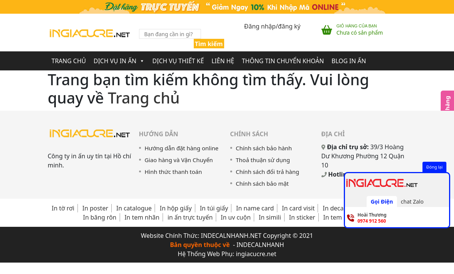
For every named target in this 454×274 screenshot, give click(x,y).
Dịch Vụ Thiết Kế (178, 61)
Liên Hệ (223, 61)
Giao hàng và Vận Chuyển (179, 160)
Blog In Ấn (349, 61)
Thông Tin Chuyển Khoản (283, 61)
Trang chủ (144, 97)
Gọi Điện (382, 201)
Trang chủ (69, 61)
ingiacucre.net (256, 254)
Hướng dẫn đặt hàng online (182, 148)
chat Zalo (412, 201)
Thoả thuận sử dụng (263, 160)
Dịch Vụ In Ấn (119, 61)
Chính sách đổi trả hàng (267, 171)
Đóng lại (434, 167)
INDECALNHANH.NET (231, 235)
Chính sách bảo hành (264, 148)
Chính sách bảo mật (262, 183)
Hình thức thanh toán (173, 171)
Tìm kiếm (209, 44)
